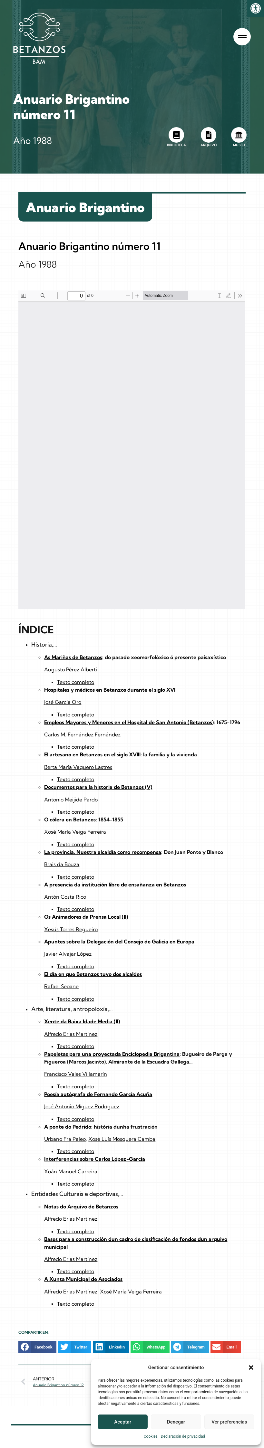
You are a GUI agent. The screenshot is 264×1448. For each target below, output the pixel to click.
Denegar (176, 1422)
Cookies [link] (151, 1436)
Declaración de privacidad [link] (183, 1436)
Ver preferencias (229, 1422)
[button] (251, 1367)
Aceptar (122, 1422)
